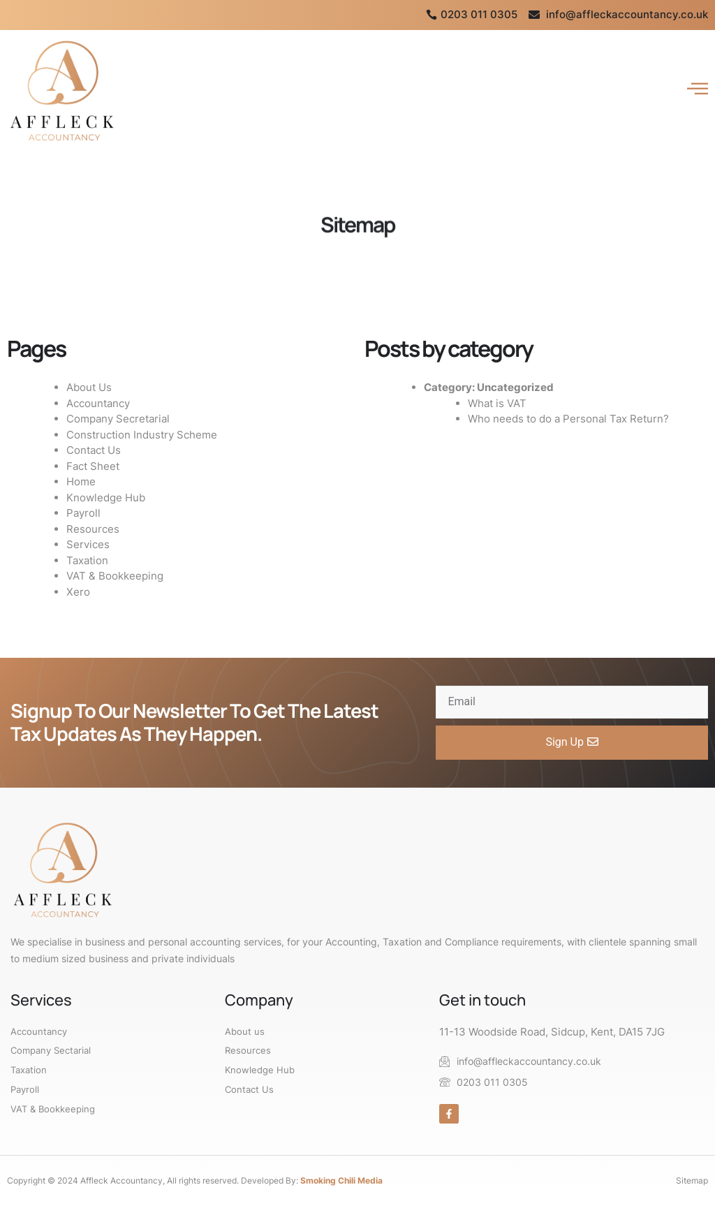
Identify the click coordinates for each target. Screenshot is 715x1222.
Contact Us (93, 450)
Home (81, 481)
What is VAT (497, 403)
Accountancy (98, 403)
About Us (89, 387)
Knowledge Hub (105, 497)
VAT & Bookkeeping (114, 575)
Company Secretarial (118, 418)
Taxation (87, 560)
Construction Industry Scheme (141, 434)
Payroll (83, 513)
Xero (78, 591)
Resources (92, 529)
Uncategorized (515, 387)
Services (88, 544)
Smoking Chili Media (341, 1180)
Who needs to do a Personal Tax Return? (568, 418)
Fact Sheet (92, 466)
